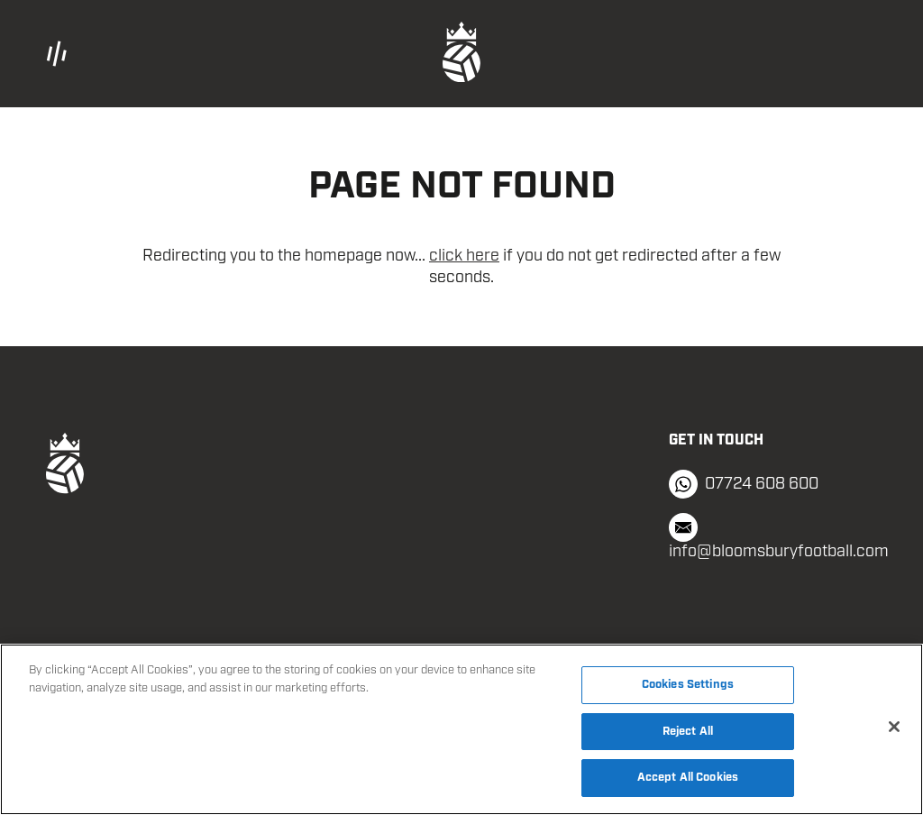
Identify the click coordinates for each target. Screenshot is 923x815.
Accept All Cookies (687, 777)
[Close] (894, 726)
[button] (184, 53)
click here (464, 256)
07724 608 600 (743, 484)
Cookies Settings (688, 684)
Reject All (688, 731)
